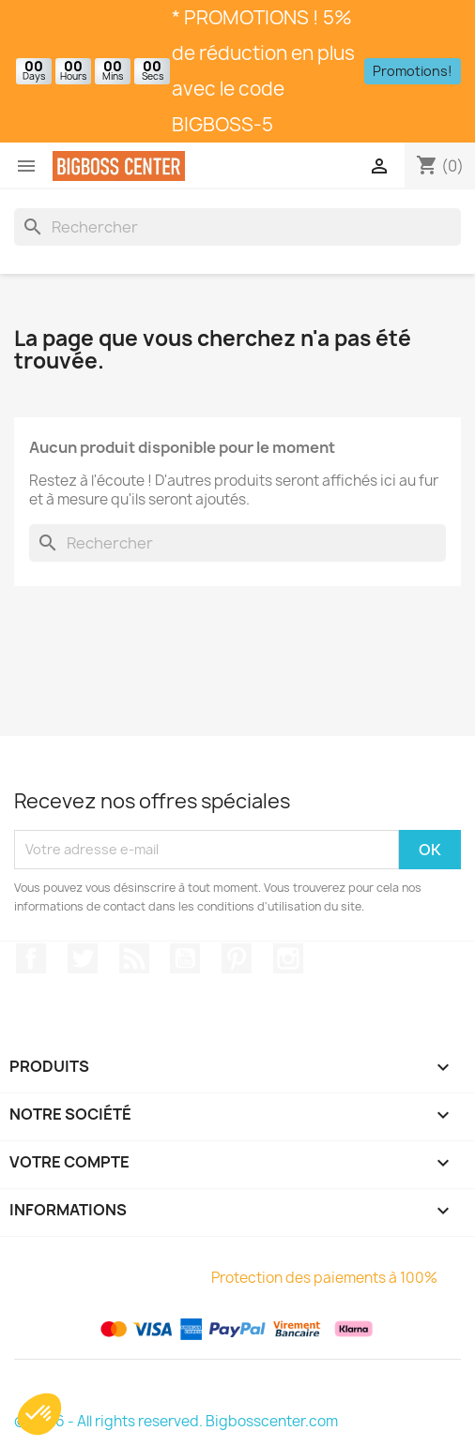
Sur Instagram (288, 958)
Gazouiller (83, 958)
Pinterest (237, 958)
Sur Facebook (31, 958)
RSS (134, 958)
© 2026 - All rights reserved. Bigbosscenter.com (176, 1421)
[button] (39, 1414)
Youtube (185, 958)
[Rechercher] (237, 227)
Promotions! (412, 71)
